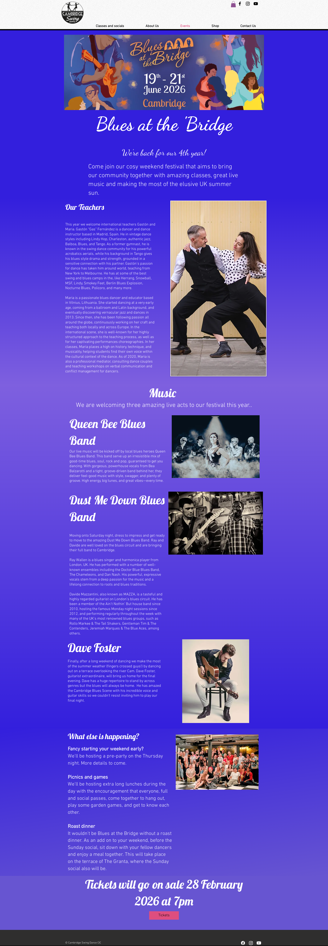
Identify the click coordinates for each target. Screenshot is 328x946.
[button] (233, 4)
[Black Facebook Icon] (239, 3)
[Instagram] (251, 943)
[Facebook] (243, 943)
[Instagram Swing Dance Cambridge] (247, 3)
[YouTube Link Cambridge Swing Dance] (255, 3)
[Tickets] (164, 915)
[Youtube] (258, 943)
